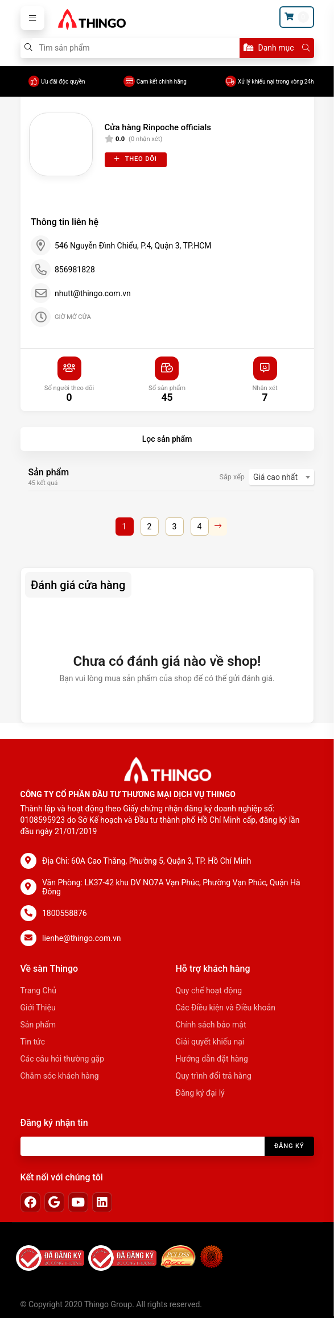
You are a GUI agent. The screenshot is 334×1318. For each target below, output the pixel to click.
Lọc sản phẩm (167, 439)
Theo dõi (135, 159)
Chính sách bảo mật (211, 1024)
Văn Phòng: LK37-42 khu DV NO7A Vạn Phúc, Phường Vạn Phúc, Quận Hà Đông (171, 887)
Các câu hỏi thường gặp (62, 1058)
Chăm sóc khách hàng (59, 1075)
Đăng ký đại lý (200, 1092)
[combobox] (281, 477)
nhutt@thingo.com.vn (93, 293)
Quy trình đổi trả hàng (213, 1075)
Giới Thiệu (38, 1007)
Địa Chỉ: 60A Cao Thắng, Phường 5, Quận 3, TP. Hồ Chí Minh (146, 860)
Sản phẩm (38, 1024)
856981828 (75, 269)
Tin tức (33, 1041)
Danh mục (269, 47)
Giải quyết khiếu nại (210, 1041)
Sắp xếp (232, 477)
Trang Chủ (38, 990)
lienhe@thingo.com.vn (81, 938)
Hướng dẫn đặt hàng (212, 1058)
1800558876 (64, 913)
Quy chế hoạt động (209, 990)
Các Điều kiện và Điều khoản (225, 1007)
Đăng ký (289, 1146)
